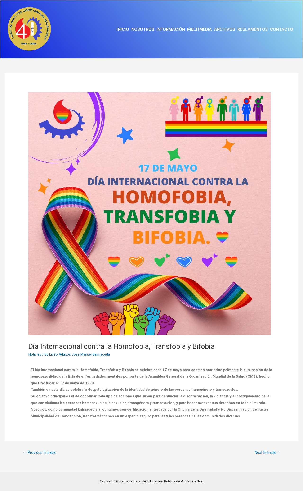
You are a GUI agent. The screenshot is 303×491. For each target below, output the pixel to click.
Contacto (281, 29)
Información (170, 29)
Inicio (123, 29)
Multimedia (199, 29)
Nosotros (142, 29)
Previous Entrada (39, 452)
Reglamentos (252, 29)
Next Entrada (267, 452)
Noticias (34, 354)
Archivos (224, 29)
